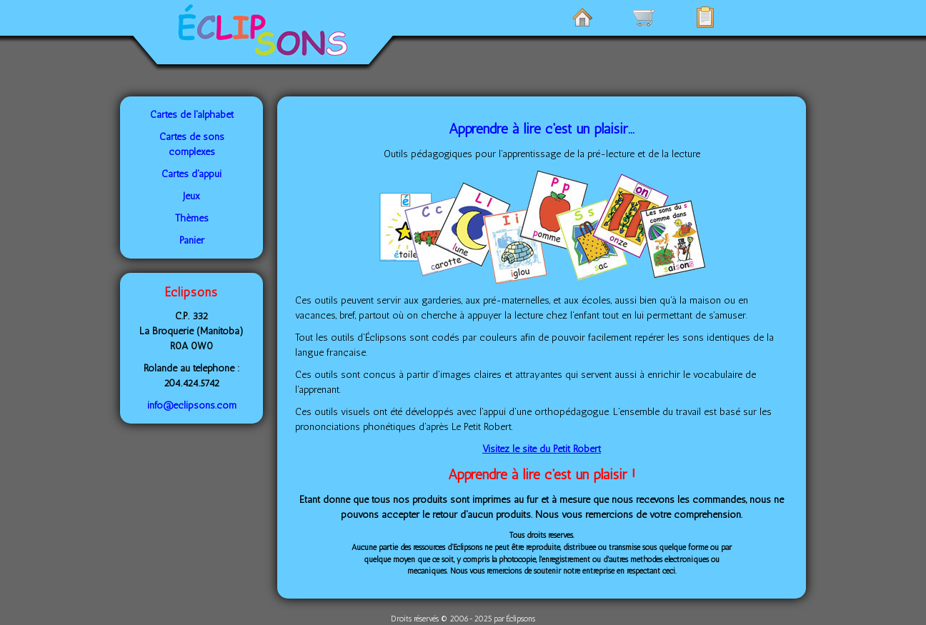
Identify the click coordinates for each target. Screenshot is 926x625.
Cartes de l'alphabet (192, 115)
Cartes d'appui (191, 174)
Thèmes (192, 218)
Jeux (191, 196)
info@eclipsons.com (192, 405)
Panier (191, 240)
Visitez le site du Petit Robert (541, 449)
